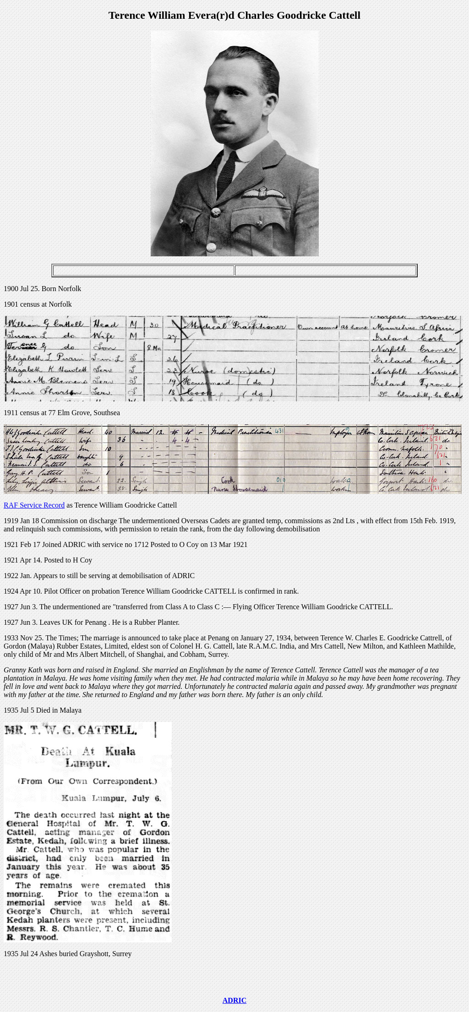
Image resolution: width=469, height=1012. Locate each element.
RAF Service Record (34, 505)
